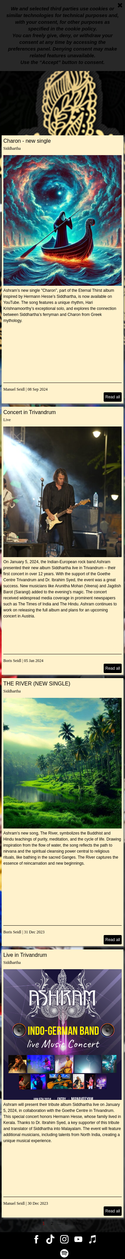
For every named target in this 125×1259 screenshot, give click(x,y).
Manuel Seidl (14, 389)
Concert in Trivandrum (29, 412)
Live (7, 419)
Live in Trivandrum (25, 955)
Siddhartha (12, 148)
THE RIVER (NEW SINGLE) (36, 683)
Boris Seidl (12, 660)
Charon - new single (27, 141)
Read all (112, 397)
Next (77, 1223)
